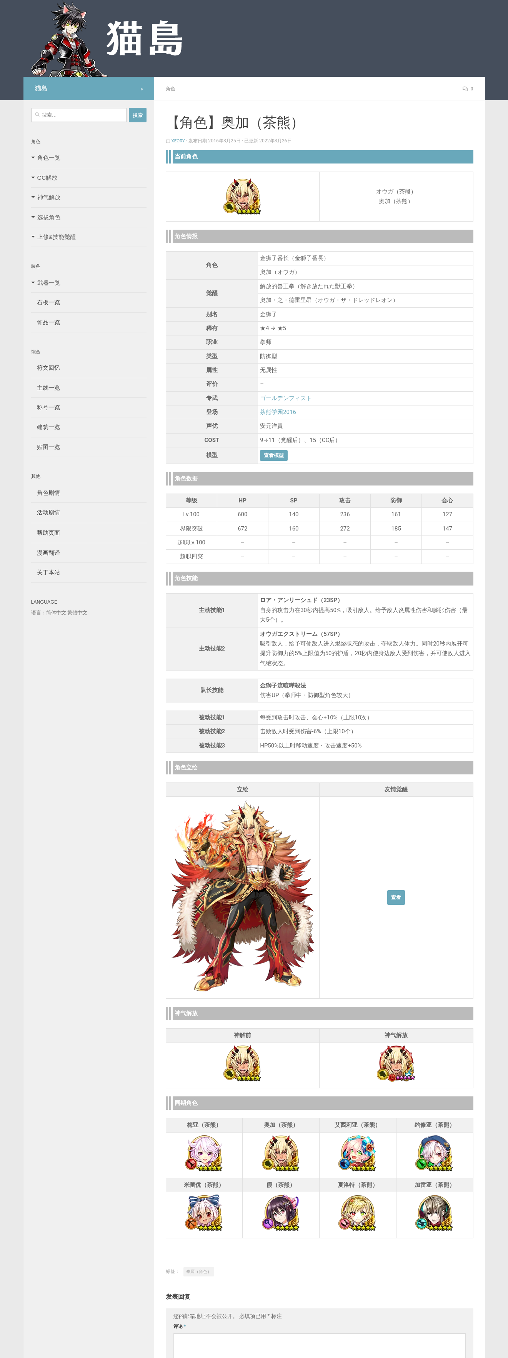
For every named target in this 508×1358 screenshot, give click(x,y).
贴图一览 (45, 447)
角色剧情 (45, 492)
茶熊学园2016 (278, 411)
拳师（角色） (199, 1271)
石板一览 (45, 302)
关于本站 (45, 572)
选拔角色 (48, 217)
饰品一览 (45, 322)
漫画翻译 (45, 552)
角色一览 (48, 157)
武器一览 (48, 282)
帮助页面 (45, 532)
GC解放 (47, 177)
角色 (171, 88)
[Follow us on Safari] (142, 89)
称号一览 (45, 407)
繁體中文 (77, 613)
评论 (179, 1326)
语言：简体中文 (48, 613)
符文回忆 (45, 367)
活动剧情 (45, 512)
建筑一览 (45, 427)
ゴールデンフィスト (286, 397)
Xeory (179, 140)
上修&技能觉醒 (56, 237)
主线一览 (45, 387)
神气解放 (48, 197)
